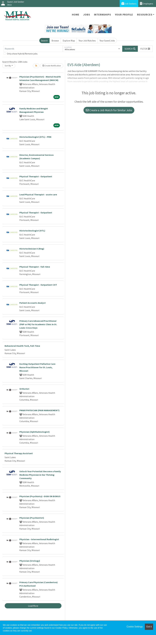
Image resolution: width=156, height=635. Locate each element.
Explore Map (69, 40)
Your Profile (124, 14)
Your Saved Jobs (107, 40)
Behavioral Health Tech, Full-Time (22, 345)
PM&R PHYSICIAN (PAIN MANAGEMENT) (39, 410)
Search (44, 40)
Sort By (8, 65)
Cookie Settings (135, 626)
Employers (146, 3)
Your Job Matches (87, 40)
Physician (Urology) (29, 560)
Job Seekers (128, 3)
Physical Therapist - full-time (34, 266)
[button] (145, 49)
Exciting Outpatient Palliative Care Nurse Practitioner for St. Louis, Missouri (37, 367)
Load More (33, 605)
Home (75, 14)
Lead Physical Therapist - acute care (38, 194)
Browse (55, 40)
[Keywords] (33, 49)
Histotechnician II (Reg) (31, 248)
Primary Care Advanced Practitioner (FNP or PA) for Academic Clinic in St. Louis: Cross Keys (38, 324)
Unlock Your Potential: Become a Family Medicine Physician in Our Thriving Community (40, 475)
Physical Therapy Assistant (19, 453)
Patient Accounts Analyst (32, 302)
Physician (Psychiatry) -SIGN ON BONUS (39, 496)
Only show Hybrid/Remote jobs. (22, 53)
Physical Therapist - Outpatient (35, 176)
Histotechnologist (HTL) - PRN (35, 136)
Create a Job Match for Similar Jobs (109, 110)
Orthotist (24, 388)
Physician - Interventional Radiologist (39, 539)
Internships (102, 14)
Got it (149, 626)
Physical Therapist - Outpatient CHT (38, 284)
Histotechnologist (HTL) (32, 230)
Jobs (86, 14)
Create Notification (51, 65)
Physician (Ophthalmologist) (34, 431)
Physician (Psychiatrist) (31, 517)
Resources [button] (144, 14)
